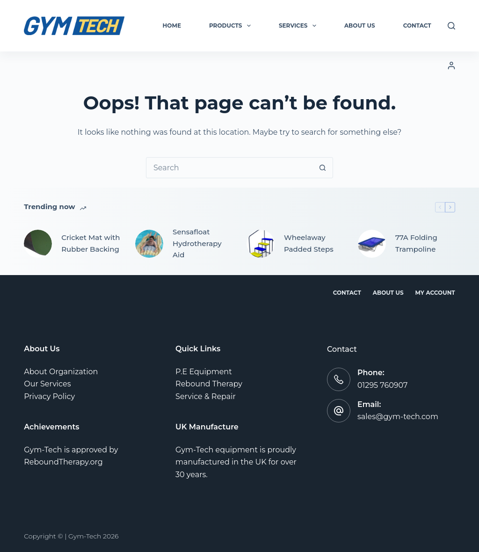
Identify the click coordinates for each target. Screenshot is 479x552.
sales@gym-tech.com (397, 416)
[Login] (451, 65)
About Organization (61, 371)
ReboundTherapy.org (63, 462)
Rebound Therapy (208, 383)
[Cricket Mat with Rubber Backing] (38, 244)
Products (231, 25)
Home (172, 25)
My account (435, 292)
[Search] (451, 25)
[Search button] (322, 168)
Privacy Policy (49, 396)
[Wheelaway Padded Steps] (261, 244)
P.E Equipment (203, 371)
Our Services (47, 383)
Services (299, 25)
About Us (359, 25)
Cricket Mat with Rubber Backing (90, 243)
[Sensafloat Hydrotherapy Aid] (149, 244)
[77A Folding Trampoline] (372, 244)
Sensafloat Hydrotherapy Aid (197, 243)
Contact (417, 25)
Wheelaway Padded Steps (309, 243)
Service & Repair (205, 396)
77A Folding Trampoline (416, 243)
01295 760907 (382, 385)
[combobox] (229, 167)
